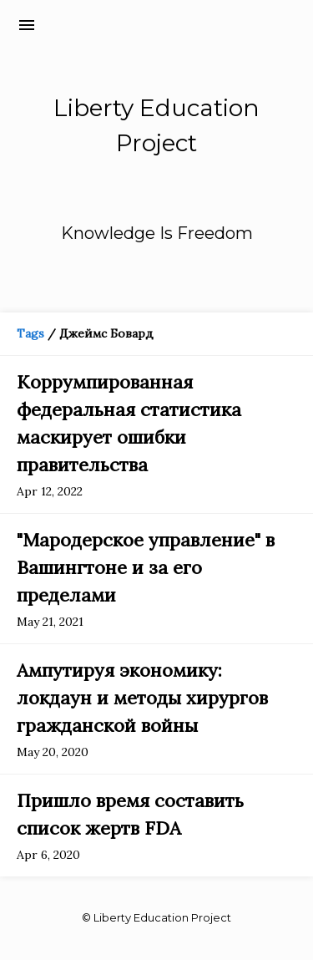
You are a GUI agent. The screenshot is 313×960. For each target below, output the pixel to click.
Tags (30, 333)
